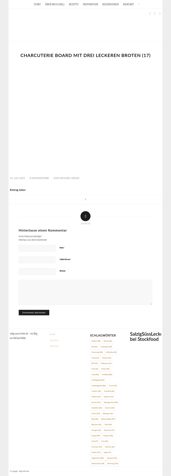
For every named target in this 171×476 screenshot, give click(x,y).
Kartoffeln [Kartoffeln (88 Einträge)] (97, 407)
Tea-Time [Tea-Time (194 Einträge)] (97, 447)
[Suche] (137, 4)
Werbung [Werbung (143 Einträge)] (112, 463)
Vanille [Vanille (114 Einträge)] (96, 452)
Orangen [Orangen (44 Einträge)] (96, 430)
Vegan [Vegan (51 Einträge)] (107, 452)
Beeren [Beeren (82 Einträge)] (108, 341)
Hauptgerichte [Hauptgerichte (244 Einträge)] (111, 402)
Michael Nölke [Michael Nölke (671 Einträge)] (108, 419)
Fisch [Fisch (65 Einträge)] (95, 369)
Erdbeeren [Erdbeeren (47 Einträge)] (106, 363)
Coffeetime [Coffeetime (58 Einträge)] (111, 352)
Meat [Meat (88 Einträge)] (95, 419)
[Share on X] (85, 199)
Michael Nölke (69, 178)
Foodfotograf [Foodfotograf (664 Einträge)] (98, 380)
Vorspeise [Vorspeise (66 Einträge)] (112, 458)
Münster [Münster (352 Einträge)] (96, 424)
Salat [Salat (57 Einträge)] (95, 441)
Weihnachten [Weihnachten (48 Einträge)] (98, 463)
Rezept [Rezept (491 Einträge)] (96, 435)
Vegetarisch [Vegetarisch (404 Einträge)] (98, 458)
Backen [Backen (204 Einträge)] (96, 341)
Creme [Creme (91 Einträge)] (95, 357)
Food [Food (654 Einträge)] (95, 374)
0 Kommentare (39, 178)
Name (62, 247)
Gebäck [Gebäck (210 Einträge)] (96, 396)
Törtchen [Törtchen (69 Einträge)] (109, 447)
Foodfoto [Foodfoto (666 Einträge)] (107, 374)
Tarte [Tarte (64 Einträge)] (104, 441)
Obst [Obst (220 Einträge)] (108, 424)
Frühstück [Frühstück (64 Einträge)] (109, 391)
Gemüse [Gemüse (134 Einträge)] (108, 396)
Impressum (54, 340)
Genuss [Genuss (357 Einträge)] (96, 402)
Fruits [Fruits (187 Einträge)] (113, 385)
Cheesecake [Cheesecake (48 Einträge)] (97, 352)
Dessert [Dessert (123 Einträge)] (106, 357)
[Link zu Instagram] (154, 13)
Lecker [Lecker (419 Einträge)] (96, 413)
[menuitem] (37, 4)
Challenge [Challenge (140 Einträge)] (106, 346)
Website (62, 271)
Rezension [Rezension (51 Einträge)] (109, 430)
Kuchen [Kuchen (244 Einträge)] (109, 407)
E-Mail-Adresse (65, 259)
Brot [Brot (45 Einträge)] (95, 346)
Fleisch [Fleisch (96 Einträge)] (105, 369)
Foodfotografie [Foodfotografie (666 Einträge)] (99, 385)
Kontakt (52, 334)
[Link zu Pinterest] (159, 13)
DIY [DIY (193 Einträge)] (95, 363)
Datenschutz (54, 346)
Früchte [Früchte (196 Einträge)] (96, 391)
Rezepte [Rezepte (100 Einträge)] (108, 435)
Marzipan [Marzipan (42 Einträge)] (108, 413)
